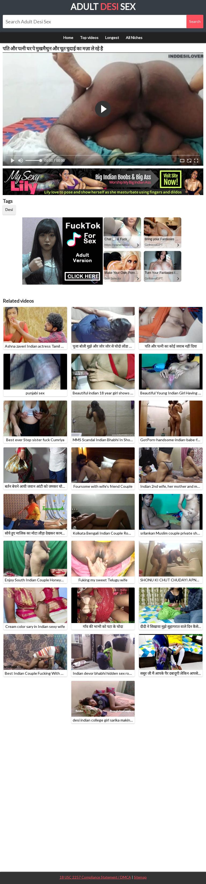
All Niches (134, 37)
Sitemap (140, 877)
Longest (112, 37)
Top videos (89, 37)
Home (68, 37)
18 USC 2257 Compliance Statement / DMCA (95, 877)
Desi (9, 209)
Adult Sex (103, 6)
